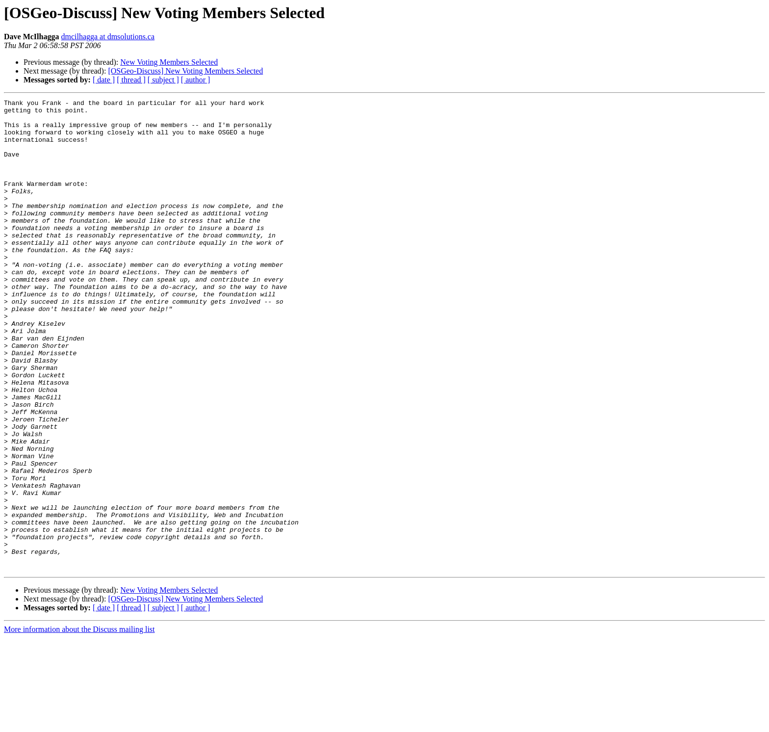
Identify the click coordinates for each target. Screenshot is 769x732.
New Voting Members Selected (169, 62)
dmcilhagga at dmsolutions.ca (107, 36)
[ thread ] (131, 80)
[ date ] (104, 80)
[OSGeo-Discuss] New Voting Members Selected (185, 71)
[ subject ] (163, 80)
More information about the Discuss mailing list (79, 723)
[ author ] (195, 80)
